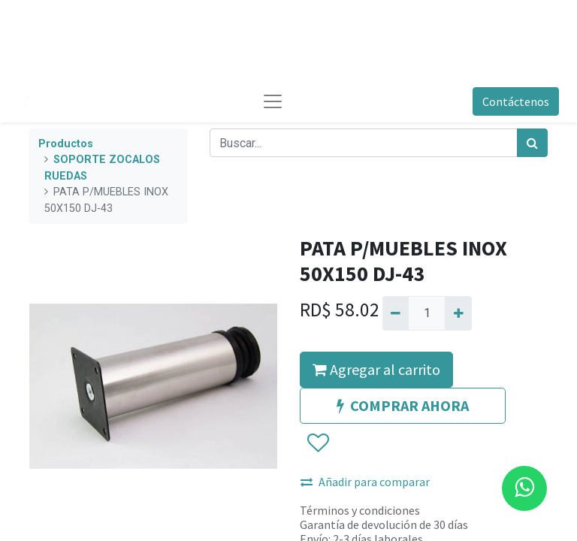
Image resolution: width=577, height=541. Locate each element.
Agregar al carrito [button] (376, 369)
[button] (317, 443)
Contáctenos (515, 101)
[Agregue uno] (458, 313)
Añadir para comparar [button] (365, 481)
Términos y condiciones (360, 510)
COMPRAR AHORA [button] (403, 405)
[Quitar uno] (395, 313)
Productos (65, 144)
